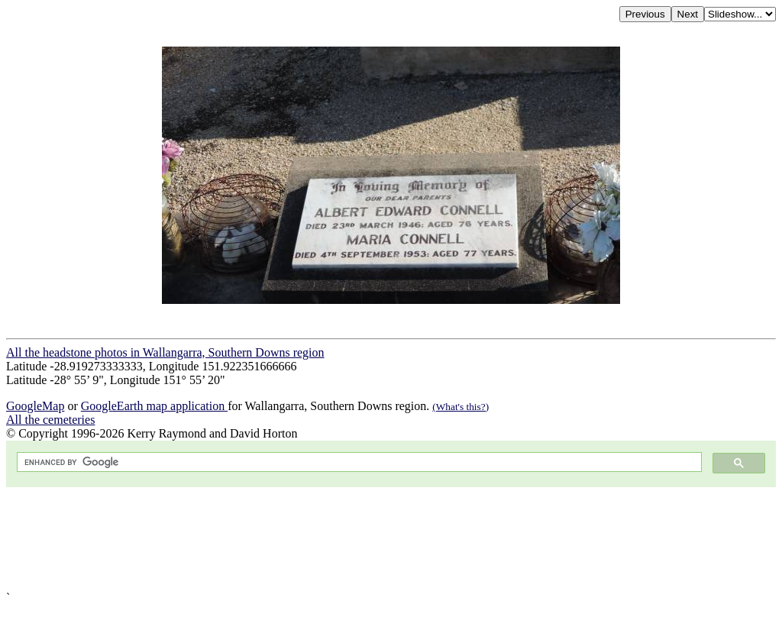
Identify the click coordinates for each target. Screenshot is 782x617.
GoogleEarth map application (154, 405)
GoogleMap (35, 405)
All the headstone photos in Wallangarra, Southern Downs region (165, 352)
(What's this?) (460, 406)
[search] (357, 462)
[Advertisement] (391, 539)
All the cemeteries (50, 419)
